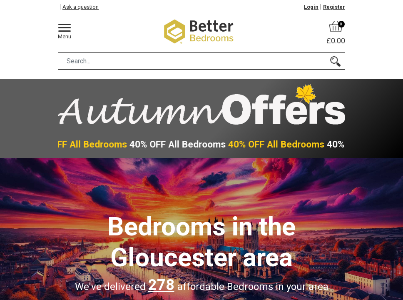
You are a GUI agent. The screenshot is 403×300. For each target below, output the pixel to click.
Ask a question (80, 7)
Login (311, 7)
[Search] (335, 61)
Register (334, 7)
